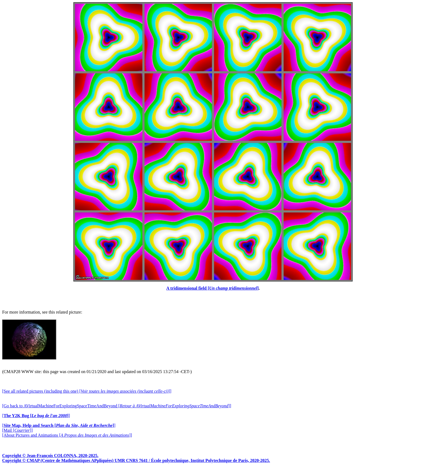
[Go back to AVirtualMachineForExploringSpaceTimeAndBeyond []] (116, 406)
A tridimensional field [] (212, 288)
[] (36, 415)
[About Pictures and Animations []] (67, 435)
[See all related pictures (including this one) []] (86, 391)
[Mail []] (17, 430)
